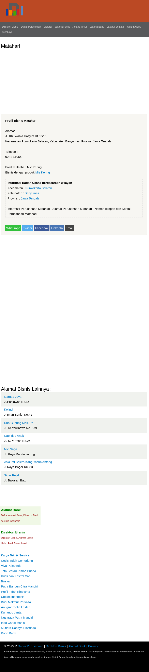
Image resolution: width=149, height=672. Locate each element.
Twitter (27, 228)
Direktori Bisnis (10, 26)
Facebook (41, 228)
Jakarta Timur (79, 26)
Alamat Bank (77, 646)
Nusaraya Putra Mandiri (17, 617)
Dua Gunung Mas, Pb (18, 423)
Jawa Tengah (30, 198)
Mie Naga (10, 449)
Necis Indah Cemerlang (17, 560)
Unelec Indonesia (13, 596)
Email (69, 228)
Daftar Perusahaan (31, 26)
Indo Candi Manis (13, 622)
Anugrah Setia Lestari (15, 607)
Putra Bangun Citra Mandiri (19, 586)
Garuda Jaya (12, 396)
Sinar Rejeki (12, 475)
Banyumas (32, 193)
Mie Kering (42, 172)
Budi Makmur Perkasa (16, 602)
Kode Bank (8, 633)
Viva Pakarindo (11, 565)
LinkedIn (57, 228)
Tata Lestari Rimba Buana (18, 571)
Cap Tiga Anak (14, 435)
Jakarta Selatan (115, 26)
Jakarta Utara (133, 26)
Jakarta (48, 26)
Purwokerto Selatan (38, 188)
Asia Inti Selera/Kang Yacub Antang (28, 462)
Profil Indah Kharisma (15, 591)
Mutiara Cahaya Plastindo (18, 628)
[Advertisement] (74, 79)
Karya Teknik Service (15, 555)
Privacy (93, 646)
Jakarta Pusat (62, 26)
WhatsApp (13, 228)
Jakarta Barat (97, 26)
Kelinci (8, 409)
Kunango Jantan (12, 612)
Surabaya (7, 32)
